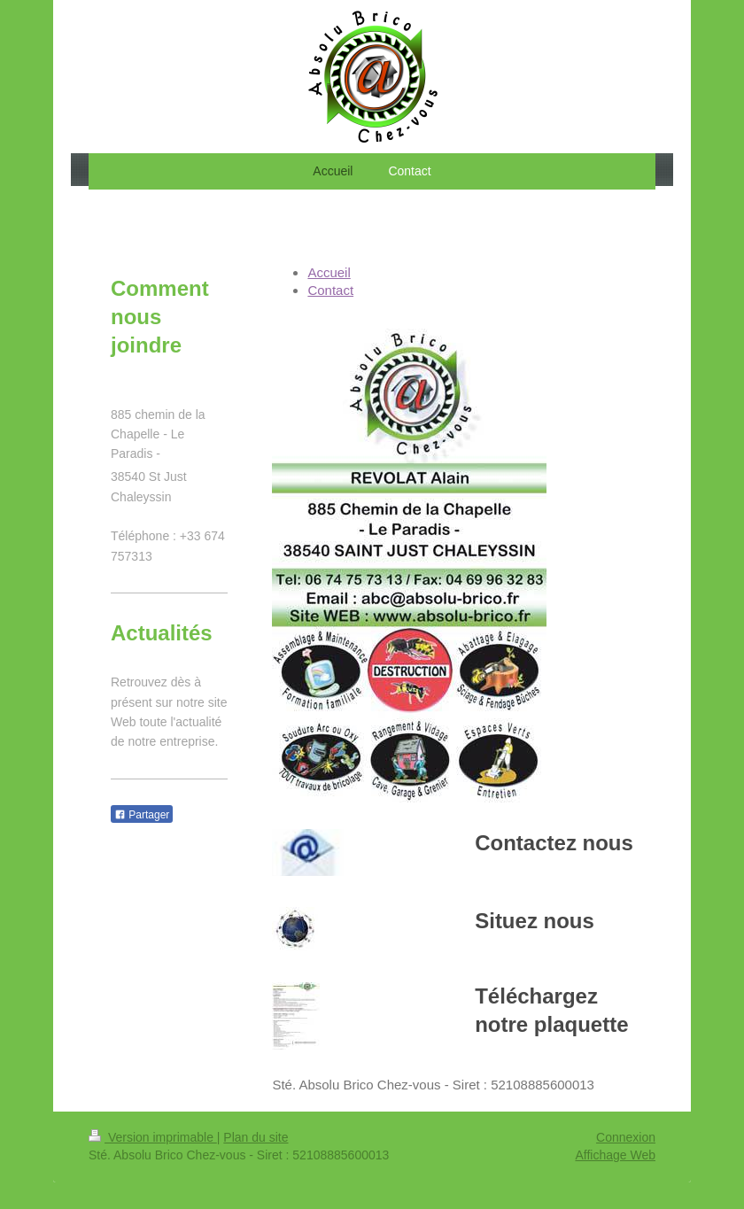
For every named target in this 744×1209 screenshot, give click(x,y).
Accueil (328, 272)
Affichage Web (615, 1155)
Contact (330, 290)
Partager (141, 815)
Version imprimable (153, 1137)
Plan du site (255, 1137)
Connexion (625, 1137)
